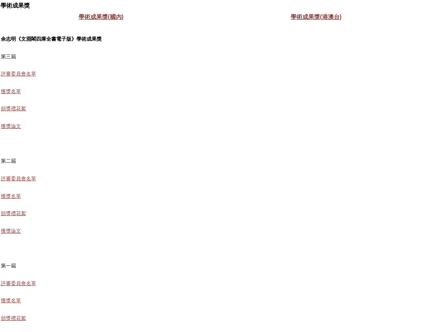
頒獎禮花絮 (13, 109)
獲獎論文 (11, 126)
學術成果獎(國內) (101, 16)
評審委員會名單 (18, 74)
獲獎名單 (11, 91)
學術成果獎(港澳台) (316, 16)
